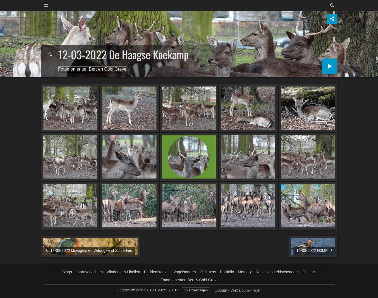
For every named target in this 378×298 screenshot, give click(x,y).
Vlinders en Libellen (123, 272)
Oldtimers (208, 272)
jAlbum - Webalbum (232, 290)
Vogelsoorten (184, 272)
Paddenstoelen (156, 272)
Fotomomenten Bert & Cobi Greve (190, 280)
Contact (309, 272)
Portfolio (227, 272)
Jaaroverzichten (89, 272)
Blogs (67, 272)
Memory (245, 272)
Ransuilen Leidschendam (277, 272)
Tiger (256, 290)
